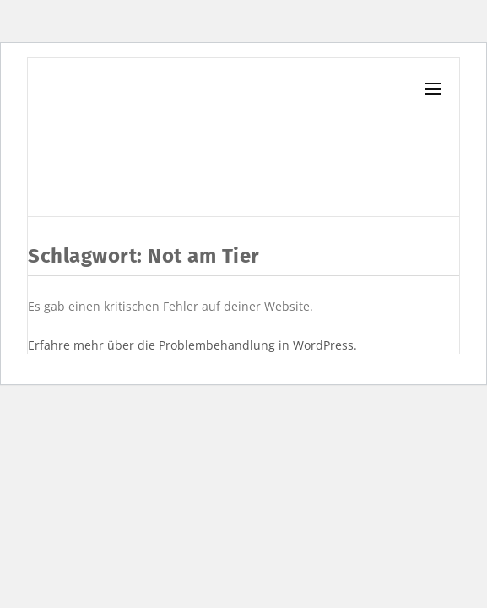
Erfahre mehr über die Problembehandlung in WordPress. (192, 345)
